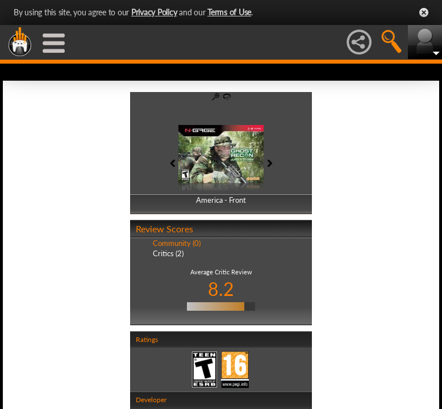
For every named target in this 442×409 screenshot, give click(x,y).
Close (423, 12)
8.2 (221, 289)
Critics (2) (168, 253)
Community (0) (177, 243)
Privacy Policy (154, 12)
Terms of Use (229, 12)
